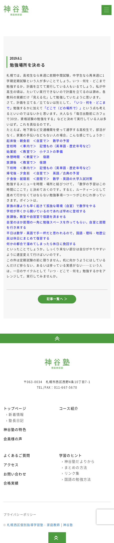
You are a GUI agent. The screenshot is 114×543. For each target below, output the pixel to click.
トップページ (15, 408)
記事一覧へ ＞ (57, 299)
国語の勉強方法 (76, 479)
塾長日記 (15, 420)
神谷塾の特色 (15, 429)
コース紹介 (68, 408)
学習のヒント (70, 455)
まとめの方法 (74, 467)
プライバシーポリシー (20, 514)
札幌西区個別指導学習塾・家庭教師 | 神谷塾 (40, 525)
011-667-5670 (65, 387)
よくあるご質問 (17, 455)
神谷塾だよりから (78, 461)
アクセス (11, 464)
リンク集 (71, 473)
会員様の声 (13, 438)
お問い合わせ (15, 473)
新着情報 (15, 414)
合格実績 (11, 482)
